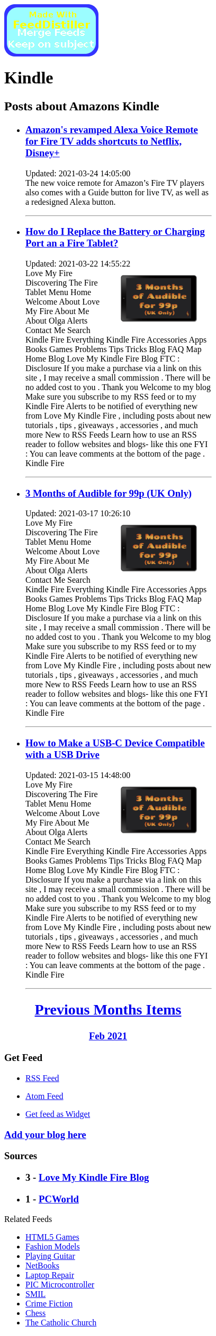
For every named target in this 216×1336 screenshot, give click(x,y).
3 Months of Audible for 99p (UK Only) (108, 493)
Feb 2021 (108, 1035)
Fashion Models (52, 1246)
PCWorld (59, 1199)
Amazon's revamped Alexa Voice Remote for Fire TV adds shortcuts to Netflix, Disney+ (111, 141)
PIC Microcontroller (59, 1284)
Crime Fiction (49, 1303)
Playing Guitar (50, 1256)
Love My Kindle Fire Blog (94, 1177)
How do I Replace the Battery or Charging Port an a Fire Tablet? (115, 237)
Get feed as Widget (57, 1114)
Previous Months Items (108, 1009)
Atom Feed (44, 1096)
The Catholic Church (60, 1322)
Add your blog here (45, 1134)
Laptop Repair (49, 1275)
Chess (35, 1313)
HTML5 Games (52, 1237)
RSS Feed (42, 1078)
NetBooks (42, 1265)
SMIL (35, 1294)
